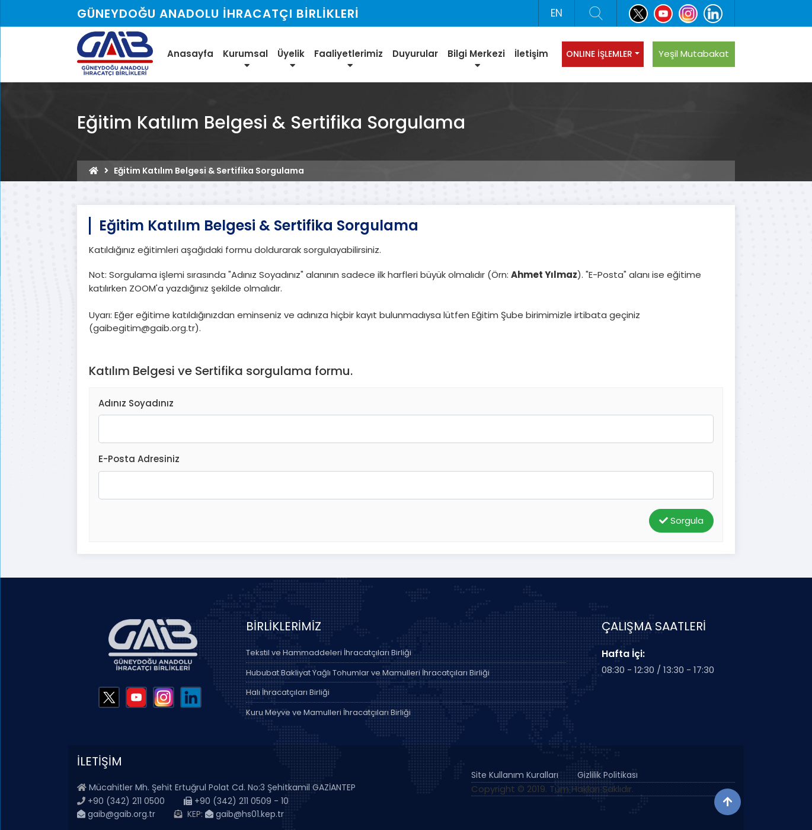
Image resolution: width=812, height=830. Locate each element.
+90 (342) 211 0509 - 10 (236, 801)
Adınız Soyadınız (136, 403)
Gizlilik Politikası (607, 775)
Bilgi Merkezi (476, 58)
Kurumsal (245, 58)
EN (556, 13)
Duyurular (415, 53)
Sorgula (681, 520)
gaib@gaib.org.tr (116, 814)
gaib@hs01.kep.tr (244, 814)
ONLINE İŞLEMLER (599, 54)
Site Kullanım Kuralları (514, 775)
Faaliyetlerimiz (348, 58)
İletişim (531, 53)
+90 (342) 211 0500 (126, 801)
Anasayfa (190, 53)
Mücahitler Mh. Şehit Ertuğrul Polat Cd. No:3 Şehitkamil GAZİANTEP (222, 787)
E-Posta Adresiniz (139, 459)
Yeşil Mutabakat (693, 53)
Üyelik (291, 58)
